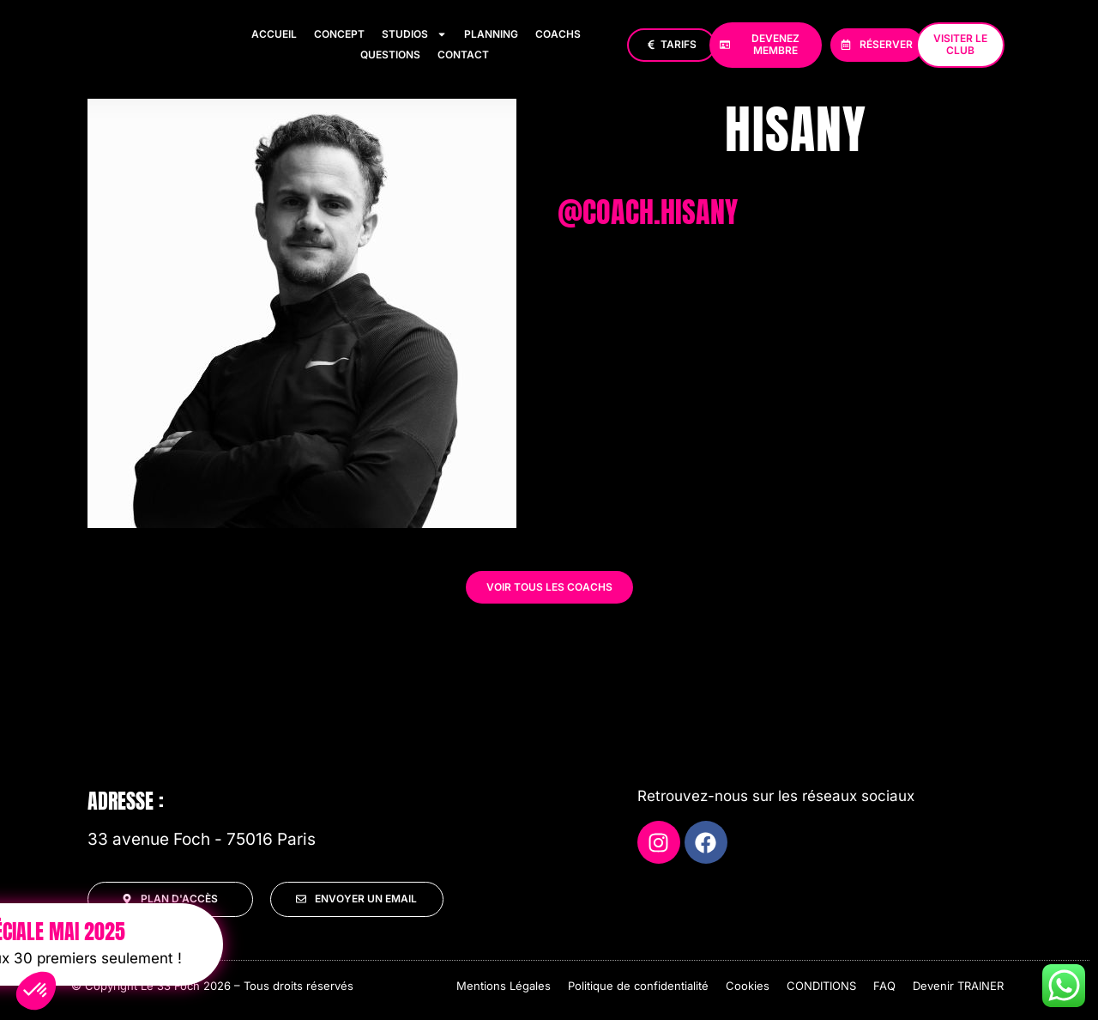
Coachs (558, 33)
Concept (339, 33)
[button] (36, 990)
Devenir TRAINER (958, 986)
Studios (414, 34)
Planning (491, 33)
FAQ (884, 986)
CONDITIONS (821, 986)
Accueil (274, 33)
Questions (390, 54)
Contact (463, 54)
